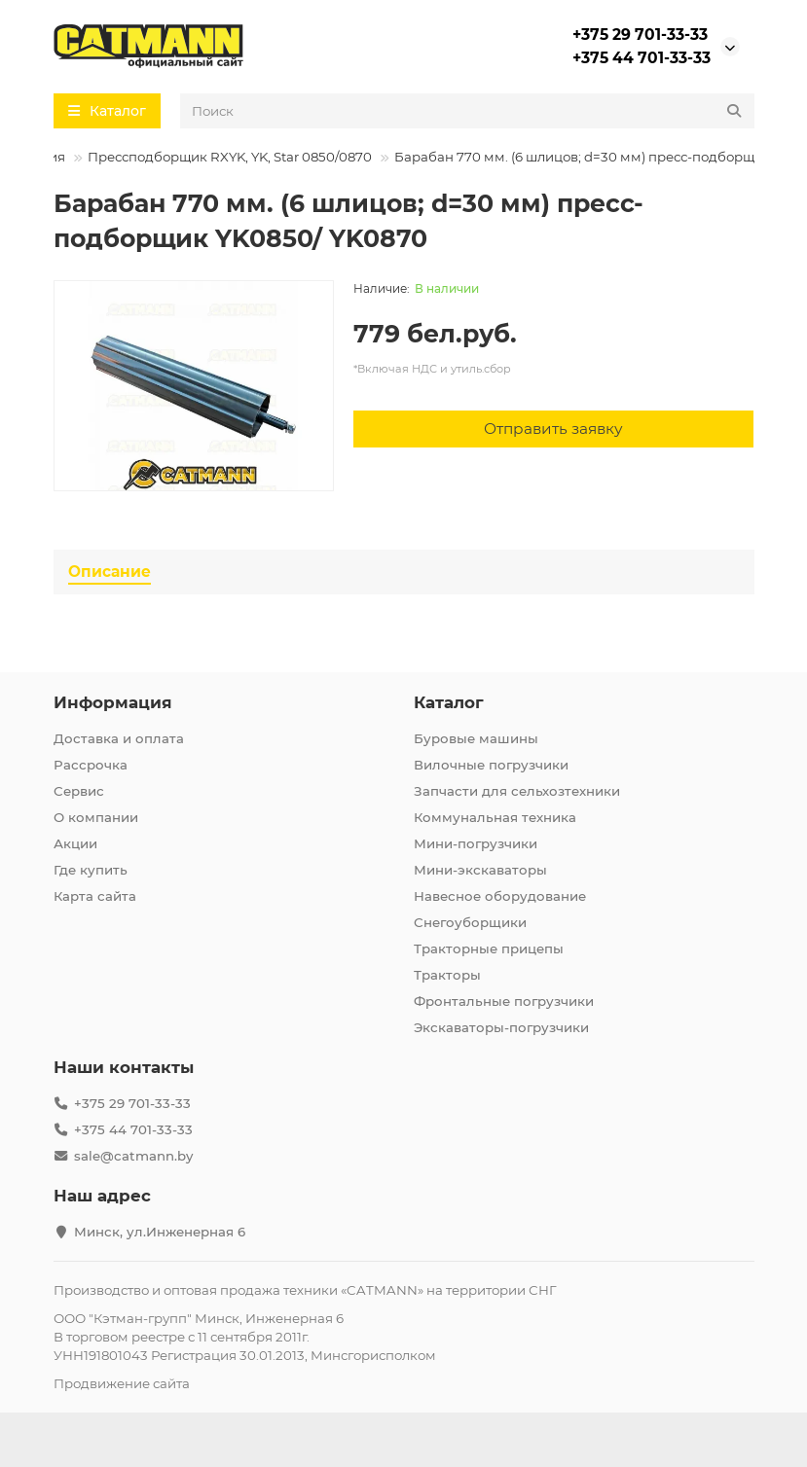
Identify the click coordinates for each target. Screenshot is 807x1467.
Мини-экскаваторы (480, 869)
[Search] (467, 110)
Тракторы (447, 975)
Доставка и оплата (119, 738)
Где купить (91, 869)
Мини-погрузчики (475, 843)
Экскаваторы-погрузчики (501, 1027)
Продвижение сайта (122, 1383)
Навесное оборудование (500, 896)
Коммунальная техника (495, 817)
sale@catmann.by (133, 1155)
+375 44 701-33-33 (641, 58)
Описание (109, 571)
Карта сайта (95, 896)
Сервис (79, 791)
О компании (96, 817)
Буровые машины (476, 738)
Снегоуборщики (470, 922)
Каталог (449, 702)
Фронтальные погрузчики (504, 1001)
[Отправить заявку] (553, 429)
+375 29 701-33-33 (640, 34)
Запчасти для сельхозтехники (517, 791)
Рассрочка (91, 764)
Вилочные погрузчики (491, 764)
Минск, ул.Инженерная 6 (159, 1231)
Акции (75, 843)
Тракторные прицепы (489, 948)
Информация (113, 702)
